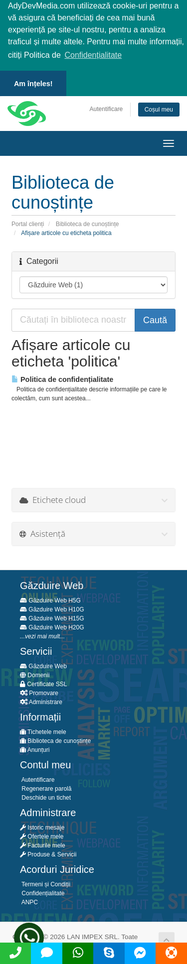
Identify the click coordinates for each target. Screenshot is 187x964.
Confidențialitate (42, 892)
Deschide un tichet (45, 796)
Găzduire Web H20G (52, 626)
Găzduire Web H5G (50, 599)
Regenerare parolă (45, 787)
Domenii (34, 674)
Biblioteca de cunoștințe (87, 223)
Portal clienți (27, 223)
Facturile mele (42, 844)
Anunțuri (34, 748)
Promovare (39, 692)
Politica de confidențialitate (62, 378)
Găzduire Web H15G (52, 617)
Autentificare (106, 108)
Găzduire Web (43, 665)
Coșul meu (159, 108)
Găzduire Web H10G (52, 608)
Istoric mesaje (42, 826)
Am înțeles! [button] (33, 84)
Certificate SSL (43, 683)
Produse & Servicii (48, 853)
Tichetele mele (43, 730)
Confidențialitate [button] (93, 55)
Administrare (41, 701)
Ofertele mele (41, 835)
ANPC (29, 901)
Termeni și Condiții (45, 883)
